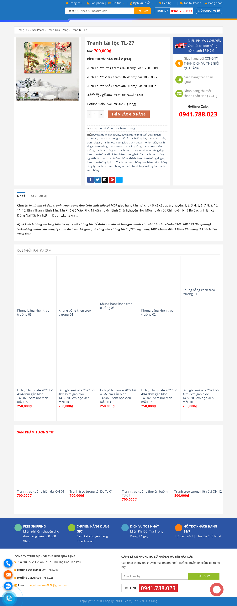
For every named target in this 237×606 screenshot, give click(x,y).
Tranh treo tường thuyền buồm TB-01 (145, 493)
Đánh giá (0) (39, 196)
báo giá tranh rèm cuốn (134, 134)
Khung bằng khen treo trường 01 (199, 292)
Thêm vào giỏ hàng (129, 114)
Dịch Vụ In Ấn (142, 3)
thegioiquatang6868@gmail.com (47, 585)
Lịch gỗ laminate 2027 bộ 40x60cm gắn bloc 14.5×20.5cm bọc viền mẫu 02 (159, 396)
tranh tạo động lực (106, 150)
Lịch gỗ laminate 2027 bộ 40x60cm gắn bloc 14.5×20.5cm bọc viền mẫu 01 (201, 396)
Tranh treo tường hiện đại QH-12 (198, 491)
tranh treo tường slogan (151, 158)
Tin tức (117, 3)
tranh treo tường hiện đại (128, 154)
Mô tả (21, 196)
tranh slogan (94, 142)
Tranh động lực (137, 138)
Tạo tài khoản (190, 3)
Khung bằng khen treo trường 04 (75, 312)
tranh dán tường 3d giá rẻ (113, 138)
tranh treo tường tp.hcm (101, 162)
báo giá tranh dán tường (106, 134)
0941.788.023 (181, 11)
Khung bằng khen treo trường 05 (33, 312)
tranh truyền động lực (144, 166)
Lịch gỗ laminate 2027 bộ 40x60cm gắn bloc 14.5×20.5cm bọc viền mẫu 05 (35, 396)
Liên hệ (165, 3)
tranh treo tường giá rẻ (100, 154)
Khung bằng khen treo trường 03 (116, 306)
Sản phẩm (95, 3)
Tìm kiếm (142, 11)
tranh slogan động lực (115, 142)
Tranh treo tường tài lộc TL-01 (91, 491)
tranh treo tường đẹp (151, 150)
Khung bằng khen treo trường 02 (157, 312)
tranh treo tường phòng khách (118, 158)
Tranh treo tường (57, 30)
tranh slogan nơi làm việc (143, 142)
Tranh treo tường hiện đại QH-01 (40, 491)
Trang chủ (74, 3)
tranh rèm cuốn (157, 138)
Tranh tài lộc (79, 30)
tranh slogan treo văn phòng (125, 146)
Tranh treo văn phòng (128, 162)
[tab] (21, 196)
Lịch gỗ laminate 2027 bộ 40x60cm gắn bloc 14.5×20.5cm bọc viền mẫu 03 (118, 396)
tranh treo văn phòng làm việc (114, 166)
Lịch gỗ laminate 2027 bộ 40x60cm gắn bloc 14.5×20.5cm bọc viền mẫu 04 (77, 396)
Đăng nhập (214, 3)
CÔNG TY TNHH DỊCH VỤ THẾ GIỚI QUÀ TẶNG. (201, 63)
